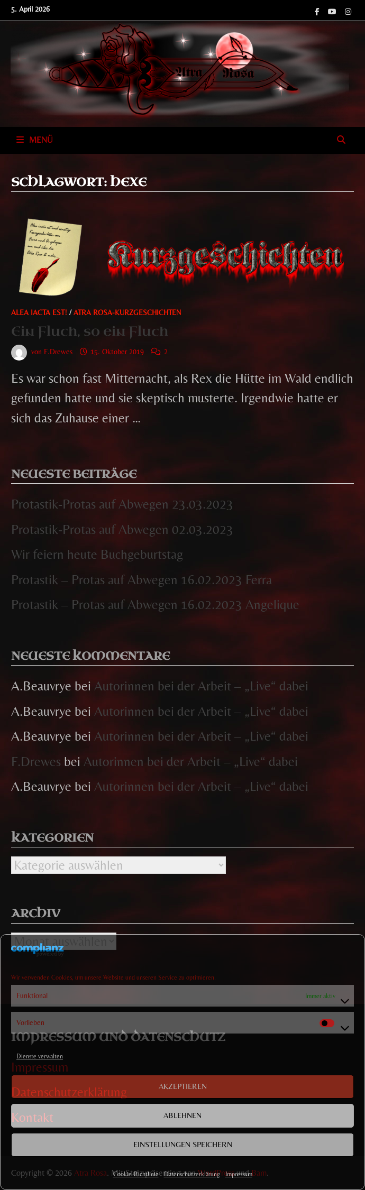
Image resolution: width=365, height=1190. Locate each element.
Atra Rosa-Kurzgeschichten (127, 312)
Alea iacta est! (39, 312)
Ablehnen (182, 1115)
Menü (34, 140)
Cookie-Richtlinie (136, 1174)
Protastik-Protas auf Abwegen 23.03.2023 (122, 504)
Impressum (238, 1174)
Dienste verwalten (39, 1056)
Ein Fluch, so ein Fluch (89, 331)
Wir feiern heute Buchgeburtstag (97, 554)
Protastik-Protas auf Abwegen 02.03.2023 (122, 529)
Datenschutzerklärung (192, 1174)
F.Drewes (58, 351)
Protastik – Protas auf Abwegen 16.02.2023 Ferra (141, 579)
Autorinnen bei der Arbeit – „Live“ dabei (201, 686)
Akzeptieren (183, 1086)
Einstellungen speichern (182, 1144)
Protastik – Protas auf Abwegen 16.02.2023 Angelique (155, 604)
